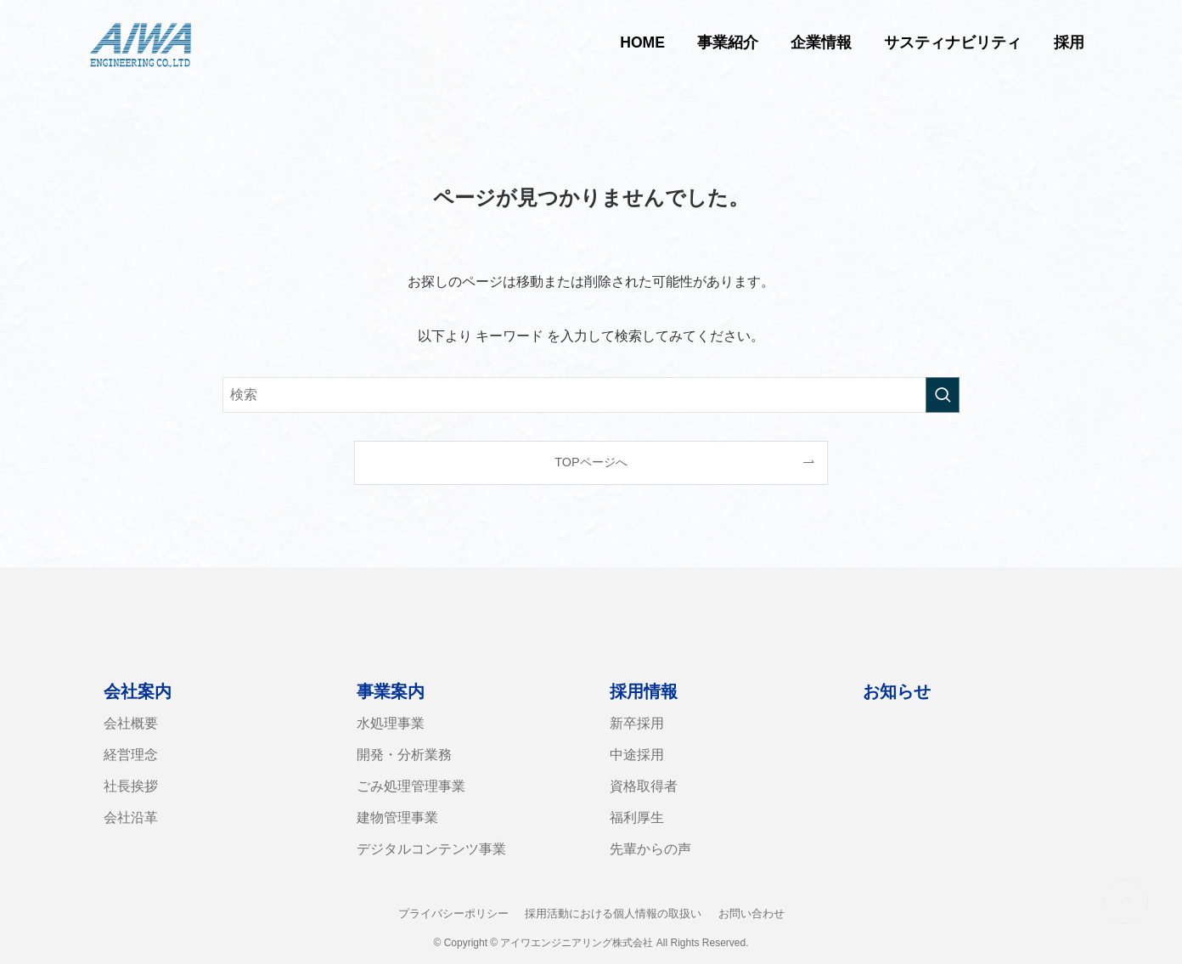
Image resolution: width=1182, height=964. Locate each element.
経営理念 (131, 754)
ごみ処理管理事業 (411, 786)
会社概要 (131, 723)
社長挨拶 (131, 786)
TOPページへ (590, 462)
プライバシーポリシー (453, 913)
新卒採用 (637, 723)
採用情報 (644, 691)
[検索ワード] (591, 395)
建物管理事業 (397, 817)
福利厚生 (637, 817)
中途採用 (637, 754)
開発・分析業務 (404, 754)
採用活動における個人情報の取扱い (613, 913)
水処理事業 (391, 723)
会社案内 (138, 691)
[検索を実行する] (943, 395)
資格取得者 (644, 786)
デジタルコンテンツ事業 (431, 849)
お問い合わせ (751, 913)
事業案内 (391, 691)
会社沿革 (131, 817)
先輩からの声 (650, 849)
